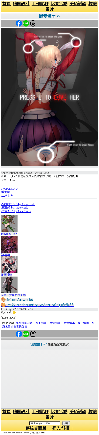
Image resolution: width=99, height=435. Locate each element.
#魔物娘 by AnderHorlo (14, 207)
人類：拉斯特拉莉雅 (13, 295)
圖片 (49, 9)
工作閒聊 (40, 3)
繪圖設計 (21, 3)
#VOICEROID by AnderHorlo (18, 204)
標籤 (92, 3)
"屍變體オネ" (38, 344)
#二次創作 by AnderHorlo (16, 211)
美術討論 (78, 3)
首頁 (6, 3)
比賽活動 (59, 3)
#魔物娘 (6, 191)
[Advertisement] (49, 379)
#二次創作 (7, 195)
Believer (5, 254)
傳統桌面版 (35, 428)
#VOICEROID (9, 188)
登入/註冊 (61, 428)
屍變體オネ (49, 16)
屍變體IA (6, 274)
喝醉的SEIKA (9, 233)
